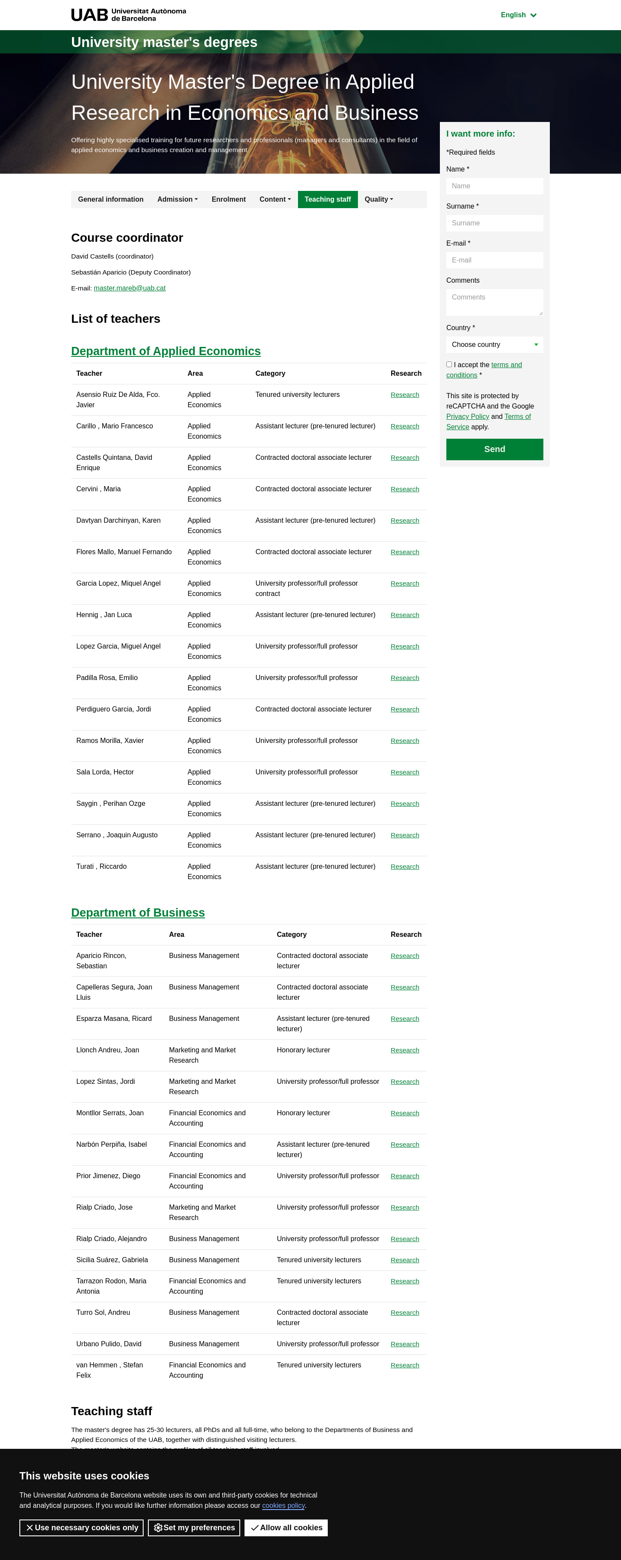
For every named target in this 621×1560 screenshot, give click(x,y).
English (525, 14)
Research (405, 398)
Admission (175, 200)
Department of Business (140, 916)
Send (494, 450)
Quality (376, 200)
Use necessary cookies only (81, 1528)
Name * (457, 170)
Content (272, 200)
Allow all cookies (286, 1528)
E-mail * (458, 244)
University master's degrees (174, 41)
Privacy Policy (467, 417)
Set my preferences (194, 1528)
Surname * (462, 207)
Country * (460, 329)
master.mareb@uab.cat (130, 291)
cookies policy (283, 1505)
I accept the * (484, 371)
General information (111, 200)
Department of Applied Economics (169, 354)
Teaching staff (328, 200)
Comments (463, 281)
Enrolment (229, 200)
